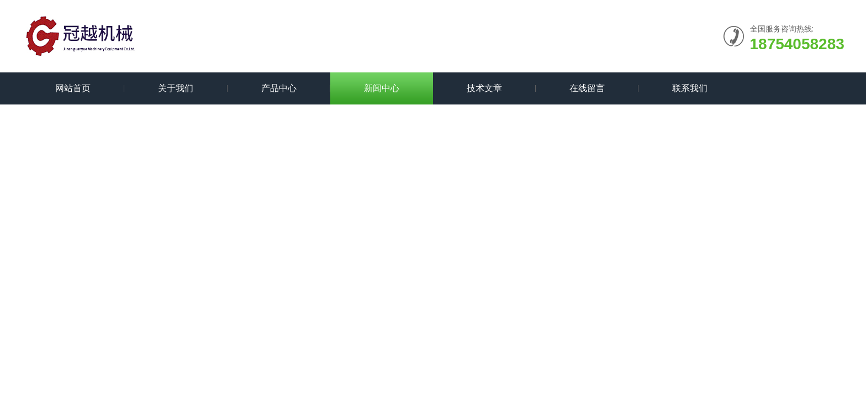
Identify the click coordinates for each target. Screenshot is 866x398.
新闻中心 (381, 88)
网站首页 (73, 88)
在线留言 (587, 88)
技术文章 (484, 88)
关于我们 (175, 88)
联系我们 (689, 88)
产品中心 (279, 88)
